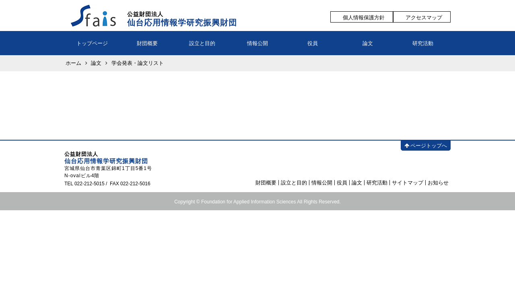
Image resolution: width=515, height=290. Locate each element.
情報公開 (257, 43)
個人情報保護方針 (364, 17)
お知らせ (438, 183)
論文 (368, 43)
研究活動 (422, 43)
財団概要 (147, 43)
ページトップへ (425, 146)
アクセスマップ (424, 17)
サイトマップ (407, 183)
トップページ (92, 43)
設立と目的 (202, 43)
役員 (312, 43)
